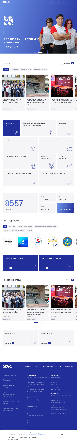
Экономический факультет (58, 398)
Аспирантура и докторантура (34, 391)
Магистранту (54, 382)
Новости (5, 392)
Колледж (29, 420)
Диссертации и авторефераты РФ (35, 382)
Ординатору (54, 387)
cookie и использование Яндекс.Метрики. (34, 435)
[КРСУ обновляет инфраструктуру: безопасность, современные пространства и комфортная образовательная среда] (37, 92)
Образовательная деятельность (11, 408)
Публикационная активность (34, 380)
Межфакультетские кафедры (58, 413)
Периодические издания (9, 394)
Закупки (5, 399)
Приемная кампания (32, 406)
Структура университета (9, 383)
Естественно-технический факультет (61, 395)
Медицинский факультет (57, 407)
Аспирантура (30, 413)
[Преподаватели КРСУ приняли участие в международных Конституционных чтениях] (13, 92)
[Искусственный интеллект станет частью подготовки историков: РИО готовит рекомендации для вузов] (62, 92)
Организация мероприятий (10, 389)
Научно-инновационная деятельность (13, 406)
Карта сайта (6, 427)
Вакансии (5, 387)
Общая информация (8, 410)
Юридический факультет (57, 400)
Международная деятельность (11, 401)
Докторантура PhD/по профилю (35, 415)
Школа (28, 422)
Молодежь (5, 403)
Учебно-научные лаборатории (35, 400)
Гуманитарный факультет (58, 402)
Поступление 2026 (56, 377)
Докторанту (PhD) (56, 389)
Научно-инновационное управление (36, 389)
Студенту (53, 380)
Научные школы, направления (34, 394)
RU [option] (47, 2)
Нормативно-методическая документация (38, 377)
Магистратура (30, 411)
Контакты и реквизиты (8, 385)
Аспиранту (54, 384)
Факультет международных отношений (61, 405)
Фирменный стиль (7, 396)
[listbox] (49, 2)
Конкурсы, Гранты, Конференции (35, 384)
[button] (34, 52)
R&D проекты (30, 387)
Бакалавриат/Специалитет (34, 408)
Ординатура (30, 418)
